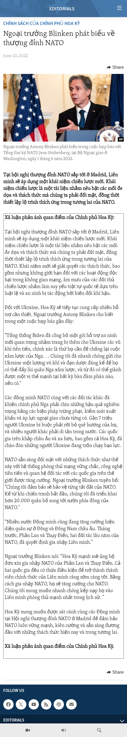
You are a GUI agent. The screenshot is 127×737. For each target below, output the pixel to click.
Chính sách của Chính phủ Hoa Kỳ (41, 23)
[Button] (115, 67)
